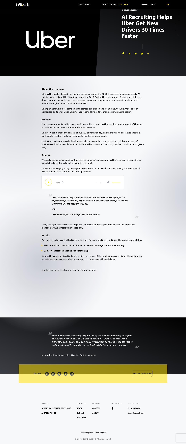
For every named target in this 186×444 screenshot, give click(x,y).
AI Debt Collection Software (56, 408)
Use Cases (123, 4)
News (105, 4)
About (153, 4)
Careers (144, 4)
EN (168, 4)
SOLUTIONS (84, 4)
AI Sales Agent (48, 413)
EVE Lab (113, 4)
